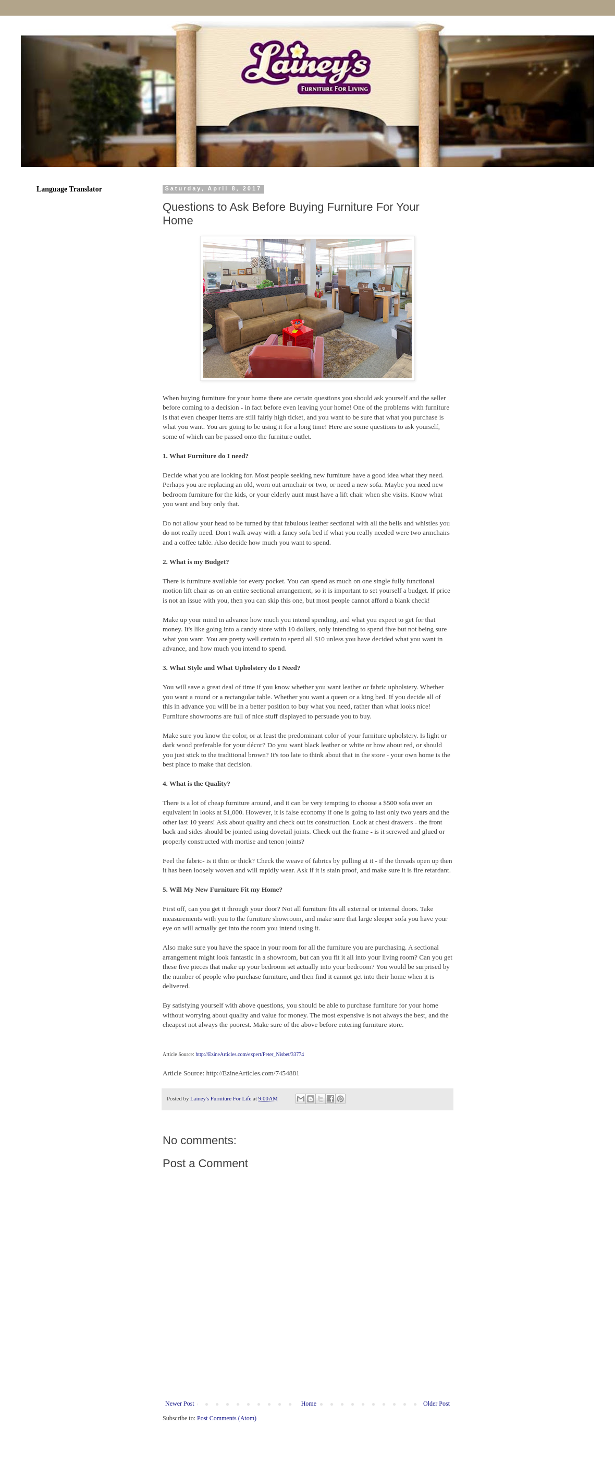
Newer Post (179, 1403)
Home (308, 1403)
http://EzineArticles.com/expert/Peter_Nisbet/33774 (249, 1054)
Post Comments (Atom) (226, 1418)
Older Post (436, 1403)
